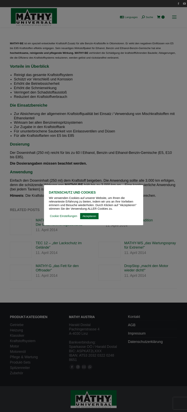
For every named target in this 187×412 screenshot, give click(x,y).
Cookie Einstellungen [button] (63, 216)
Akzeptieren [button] (89, 216)
